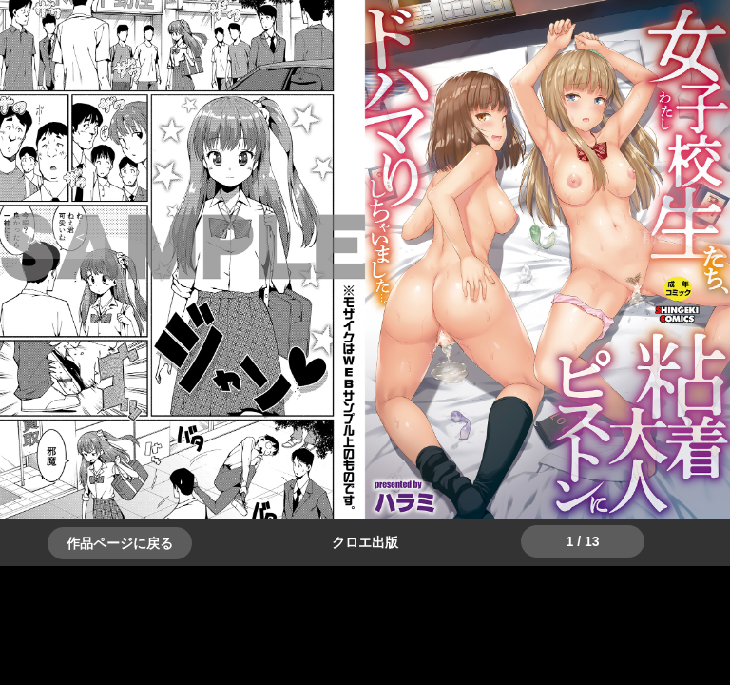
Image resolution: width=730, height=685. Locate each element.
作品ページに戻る (120, 543)
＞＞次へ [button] (57, 236)
